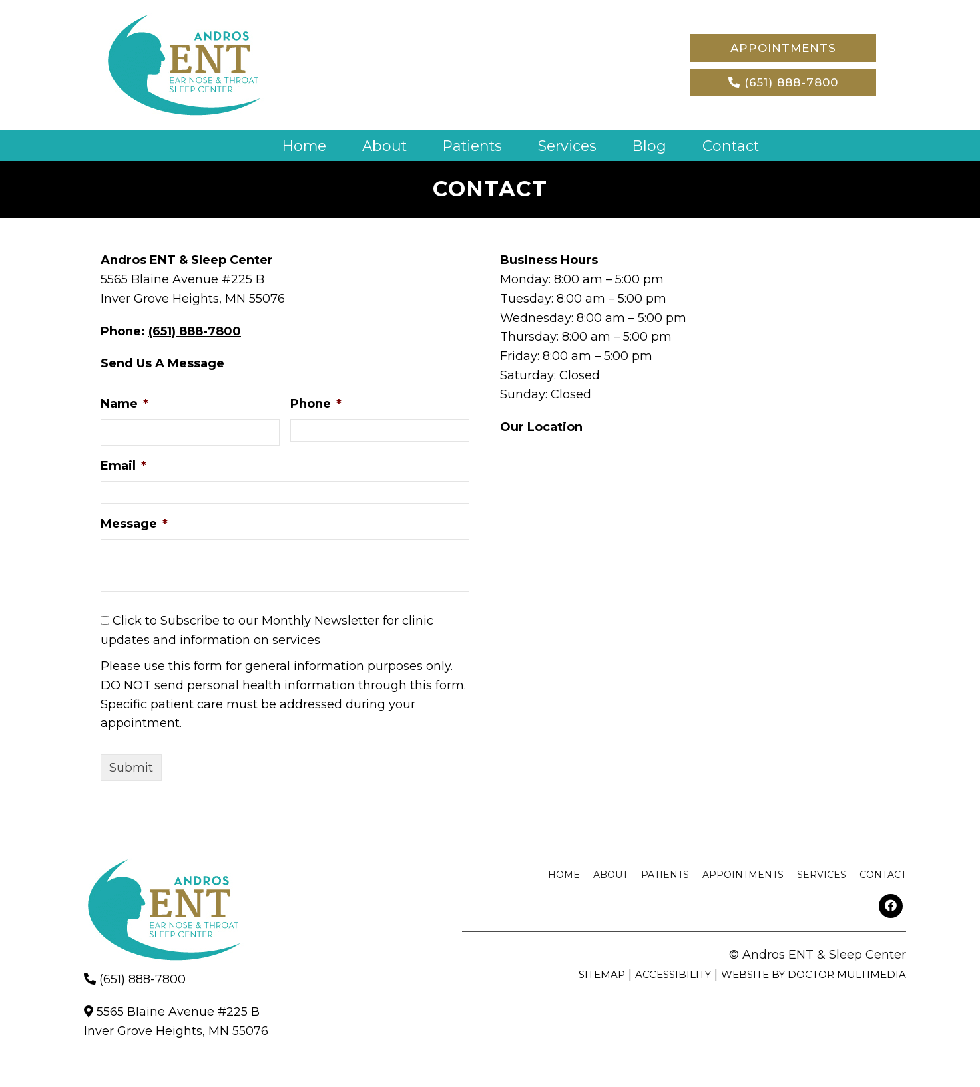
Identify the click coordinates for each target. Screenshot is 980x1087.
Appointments (783, 48)
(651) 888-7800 (783, 82)
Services (569, 145)
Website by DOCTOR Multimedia (813, 973)
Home (300, 145)
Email (123, 465)
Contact (734, 145)
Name (124, 403)
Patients (472, 145)
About (382, 145)
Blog (653, 145)
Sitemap (602, 973)
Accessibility (673, 973)
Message (134, 523)
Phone (316, 403)
